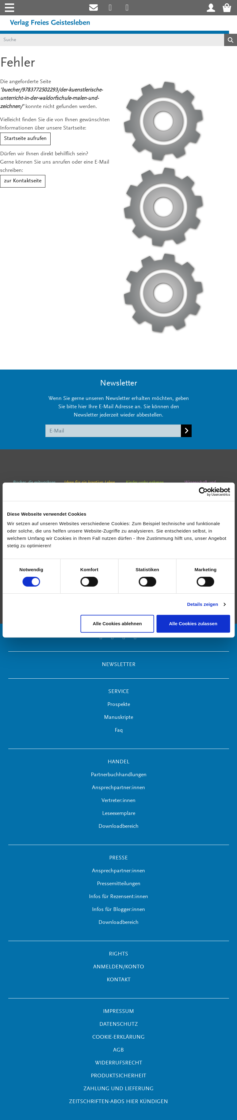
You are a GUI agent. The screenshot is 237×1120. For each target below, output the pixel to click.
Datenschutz (118, 1024)
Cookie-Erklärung (118, 1037)
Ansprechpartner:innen (118, 788)
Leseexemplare (118, 813)
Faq (119, 730)
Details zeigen (202, 604)
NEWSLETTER (119, 665)
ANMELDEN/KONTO (118, 967)
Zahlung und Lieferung (118, 1089)
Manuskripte (118, 717)
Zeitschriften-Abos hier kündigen (118, 1102)
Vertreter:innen (118, 801)
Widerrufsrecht (118, 1063)
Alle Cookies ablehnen (117, 623)
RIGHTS (118, 954)
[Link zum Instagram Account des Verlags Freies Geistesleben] (110, 7)
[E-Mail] (113, 430)
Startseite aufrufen (25, 138)
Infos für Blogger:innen (118, 910)
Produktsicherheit (118, 1076)
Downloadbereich (118, 826)
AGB (118, 1050)
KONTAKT (119, 980)
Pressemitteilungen (118, 884)
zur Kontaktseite (22, 181)
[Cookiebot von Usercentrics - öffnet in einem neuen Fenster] (203, 491)
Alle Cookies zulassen (193, 623)
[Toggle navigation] (8, 7)
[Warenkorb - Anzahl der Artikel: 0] (228, 7)
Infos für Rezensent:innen (118, 897)
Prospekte (118, 704)
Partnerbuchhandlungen (119, 775)
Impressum (118, 1011)
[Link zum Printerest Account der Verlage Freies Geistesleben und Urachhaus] (127, 7)
